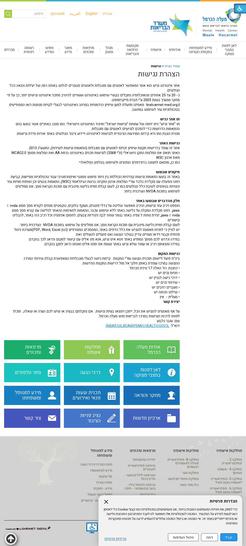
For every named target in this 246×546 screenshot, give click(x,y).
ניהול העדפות (183, 537)
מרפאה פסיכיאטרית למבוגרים (141, 467)
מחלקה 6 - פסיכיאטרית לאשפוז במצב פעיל (226, 490)
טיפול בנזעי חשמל (99, 494)
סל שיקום (105, 476)
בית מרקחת (147, 494)
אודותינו (175, 49)
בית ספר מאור (189, 484)
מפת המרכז (104, 482)
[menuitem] (107, 13)
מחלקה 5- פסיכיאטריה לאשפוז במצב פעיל (226, 480)
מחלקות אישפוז (229, 451)
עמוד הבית (172, 66)
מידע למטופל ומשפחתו (101, 453)
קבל (228, 537)
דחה (209, 537)
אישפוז (156, 49)
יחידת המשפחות (144, 459)
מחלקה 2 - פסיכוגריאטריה (231, 461)
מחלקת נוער (190, 472)
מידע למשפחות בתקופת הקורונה (200, 50)
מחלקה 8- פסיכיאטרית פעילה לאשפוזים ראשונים (183, 463)
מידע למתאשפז (101, 470)
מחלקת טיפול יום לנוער (183, 478)
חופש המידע (49, 50)
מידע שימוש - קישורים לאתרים (96, 502)
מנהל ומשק (109, 50)
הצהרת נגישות (159, 74)
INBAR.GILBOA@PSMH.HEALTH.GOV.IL (137, 325)
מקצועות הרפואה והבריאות (132, 49)
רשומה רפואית (29, 50)
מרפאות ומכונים (88, 50)
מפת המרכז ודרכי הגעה (96, 464)
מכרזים (9, 49)
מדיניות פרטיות (115, 539)
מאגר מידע (68, 50)
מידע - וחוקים (103, 488)
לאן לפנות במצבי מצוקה (229, 49)
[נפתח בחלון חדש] (92, 528)
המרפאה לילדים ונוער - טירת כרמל (139, 477)
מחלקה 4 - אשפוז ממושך (229, 471)
